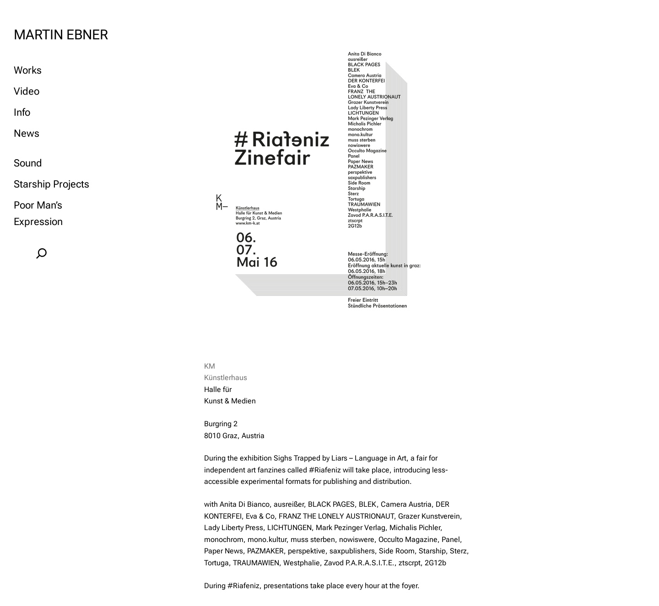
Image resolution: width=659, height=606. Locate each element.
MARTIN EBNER (61, 35)
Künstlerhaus (225, 377)
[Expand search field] (41, 253)
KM (209, 366)
